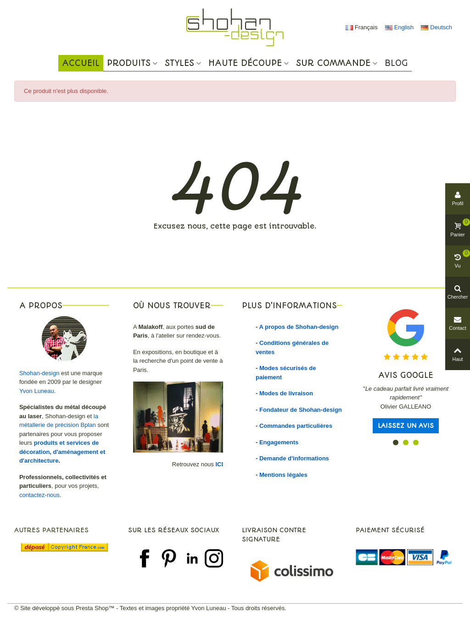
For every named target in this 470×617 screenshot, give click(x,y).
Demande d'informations (294, 458)
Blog (396, 63)
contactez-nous (39, 494)
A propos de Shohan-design (298, 326)
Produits (129, 63)
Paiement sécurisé (390, 530)
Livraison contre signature (274, 534)
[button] (395, 442)
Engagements (278, 442)
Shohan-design (39, 373)
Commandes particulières (295, 425)
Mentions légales (283, 474)
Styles (179, 63)
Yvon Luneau (36, 391)
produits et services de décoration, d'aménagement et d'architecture (62, 451)
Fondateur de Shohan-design (300, 409)
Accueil (81, 63)
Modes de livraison (286, 393)
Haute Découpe (245, 63)
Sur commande (333, 63)
